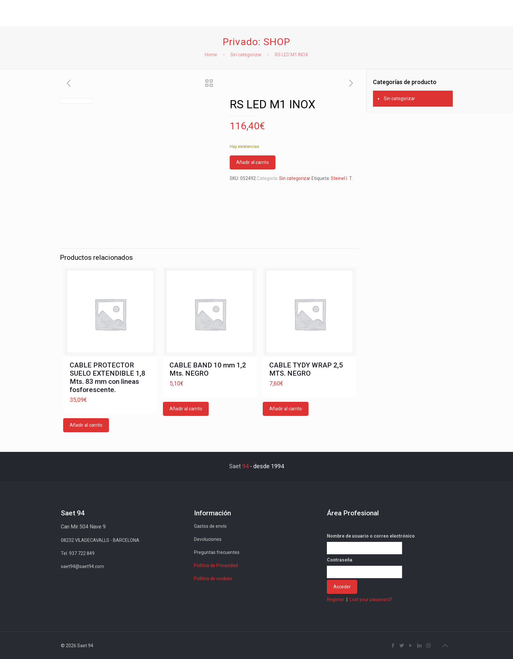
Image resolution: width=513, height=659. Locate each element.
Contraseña (339, 559)
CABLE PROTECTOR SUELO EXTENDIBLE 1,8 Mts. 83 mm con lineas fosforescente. (107, 377)
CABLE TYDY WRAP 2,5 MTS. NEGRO (306, 369)
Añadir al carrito (252, 162)
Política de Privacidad (216, 565)
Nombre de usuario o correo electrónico (371, 536)
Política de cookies (213, 578)
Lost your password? (371, 599)
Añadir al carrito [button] (86, 425)
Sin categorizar (246, 54)
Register (335, 599)
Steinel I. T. (342, 178)
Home (211, 54)
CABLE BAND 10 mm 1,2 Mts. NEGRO (207, 369)
